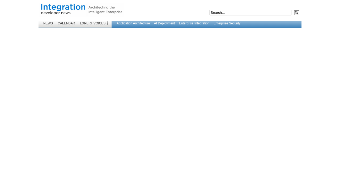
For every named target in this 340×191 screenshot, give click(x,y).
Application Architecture (133, 23)
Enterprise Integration (194, 23)
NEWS (48, 23)
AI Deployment (164, 23)
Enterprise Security (227, 23)
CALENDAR (66, 23)
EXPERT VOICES (92, 23)
